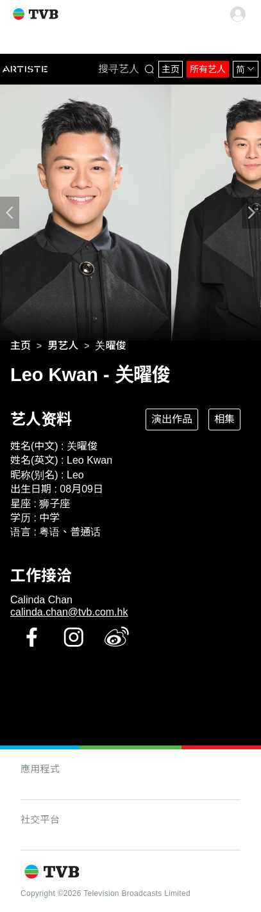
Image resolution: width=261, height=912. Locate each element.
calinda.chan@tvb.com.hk (69, 612)
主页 (171, 69)
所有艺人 (208, 69)
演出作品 (171, 419)
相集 (224, 419)
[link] (20, 346)
